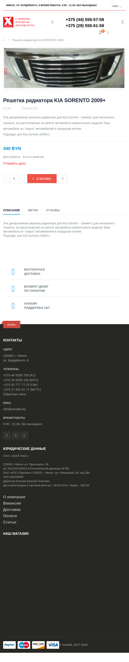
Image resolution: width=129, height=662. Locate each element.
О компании (14, 497)
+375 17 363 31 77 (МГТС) (22, 389)
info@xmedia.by (14, 409)
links (115, 6)
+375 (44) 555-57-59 (85, 19)
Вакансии (12, 503)
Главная (4, 40)
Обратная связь (14, 394)
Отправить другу (14, 163)
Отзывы (53, 210)
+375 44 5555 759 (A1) (19, 375)
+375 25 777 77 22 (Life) (20, 384)
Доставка (12, 509)
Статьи (9, 522)
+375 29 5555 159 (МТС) (20, 380)
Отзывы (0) (29, 108)
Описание (11, 210)
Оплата (10, 516)
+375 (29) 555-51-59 (85, 25)
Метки (33, 210)
